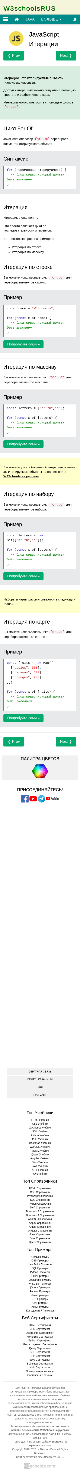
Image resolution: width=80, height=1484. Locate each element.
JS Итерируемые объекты (22, 472)
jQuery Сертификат (40, 1348)
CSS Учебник (40, 1123)
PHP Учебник (40, 1139)
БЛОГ (40, 1087)
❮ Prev (14, 55)
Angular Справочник (40, 1230)
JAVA (30, 19)
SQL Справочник (40, 1199)
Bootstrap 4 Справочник (40, 1215)
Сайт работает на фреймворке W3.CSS (39, 1457)
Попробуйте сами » (23, 344)
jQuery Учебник (40, 1154)
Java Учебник (40, 1166)
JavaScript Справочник (40, 1196)
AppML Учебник (40, 1150)
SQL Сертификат (40, 1352)
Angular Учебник (40, 1158)
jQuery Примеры (40, 1287)
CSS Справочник (40, 1192)
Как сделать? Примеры (40, 1310)
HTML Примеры (40, 1256)
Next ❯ (66, 55)
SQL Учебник (40, 1131)
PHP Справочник (40, 1207)
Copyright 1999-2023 (24, 1449)
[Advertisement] (40, 830)
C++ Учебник (40, 1169)
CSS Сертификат (40, 1329)
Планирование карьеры (40, 1371)
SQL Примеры (40, 1268)
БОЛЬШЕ (51, 19)
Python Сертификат (40, 1340)
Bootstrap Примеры (40, 1279)
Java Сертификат (40, 1359)
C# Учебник (40, 1173)
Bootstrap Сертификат (40, 1363)
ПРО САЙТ (40, 1094)
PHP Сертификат (40, 1355)
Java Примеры (40, 1295)
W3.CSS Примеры (40, 1283)
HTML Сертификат (40, 1325)
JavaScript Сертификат (40, 1332)
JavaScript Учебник (40, 1127)
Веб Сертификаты (40, 1318)
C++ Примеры (40, 1299)
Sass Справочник (40, 1234)
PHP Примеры (39, 1276)
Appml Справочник (40, 1222)
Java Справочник (40, 1238)
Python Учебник (40, 1135)
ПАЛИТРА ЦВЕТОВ (40, 758)
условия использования (29, 1418)
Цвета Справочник (40, 1242)
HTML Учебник (40, 1119)
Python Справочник (40, 1203)
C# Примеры (40, 1302)
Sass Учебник (40, 1162)
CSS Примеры (39, 1260)
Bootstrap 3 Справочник (40, 1211)
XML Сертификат (40, 1367)
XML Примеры (40, 1306)
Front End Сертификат (40, 1336)
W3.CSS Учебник (40, 1146)
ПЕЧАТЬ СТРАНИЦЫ (40, 1079)
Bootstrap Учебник (40, 1143)
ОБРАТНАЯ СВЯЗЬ (40, 1071)
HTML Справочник (40, 1188)
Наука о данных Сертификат (40, 1344)
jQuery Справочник (40, 1226)
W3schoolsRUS (29, 8)
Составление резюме (40, 1375)
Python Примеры (40, 1272)
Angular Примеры (40, 1291)
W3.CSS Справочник (40, 1219)
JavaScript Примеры (40, 1264)
